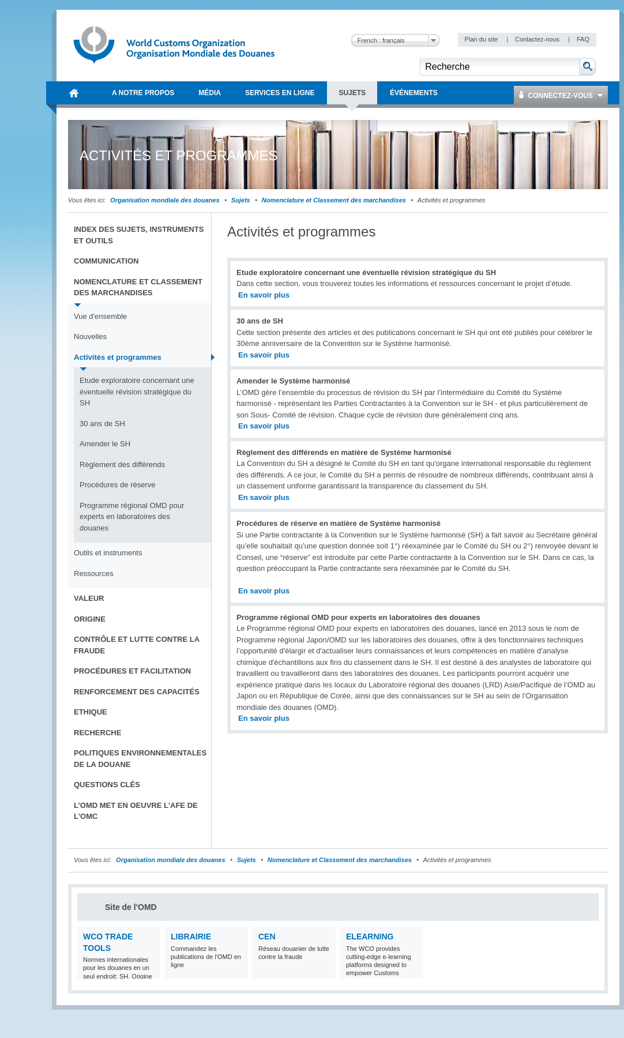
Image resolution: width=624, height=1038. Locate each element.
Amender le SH (105, 443)
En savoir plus (264, 295)
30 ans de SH (102, 423)
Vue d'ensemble (100, 316)
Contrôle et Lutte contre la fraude (137, 645)
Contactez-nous (538, 39)
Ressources (94, 573)
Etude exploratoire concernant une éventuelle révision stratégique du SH (137, 391)
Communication (106, 261)
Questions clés (107, 784)
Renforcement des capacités (137, 691)
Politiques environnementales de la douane (140, 759)
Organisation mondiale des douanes (164, 200)
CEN (267, 936)
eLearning (369, 936)
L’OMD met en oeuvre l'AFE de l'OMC (136, 811)
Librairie (191, 936)
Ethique (90, 712)
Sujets (240, 200)
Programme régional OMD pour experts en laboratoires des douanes (132, 516)
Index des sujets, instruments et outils (139, 235)
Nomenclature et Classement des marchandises (334, 200)
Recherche (97, 732)
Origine (90, 619)
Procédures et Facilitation (132, 671)
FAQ (583, 39)
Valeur (89, 598)
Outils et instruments (108, 552)
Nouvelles (90, 336)
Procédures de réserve (118, 484)
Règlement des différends (122, 464)
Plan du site (482, 39)
